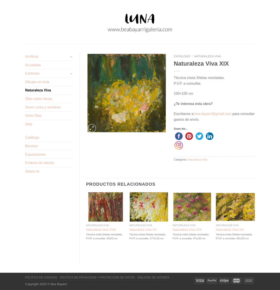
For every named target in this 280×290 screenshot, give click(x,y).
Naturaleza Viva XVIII (101, 229)
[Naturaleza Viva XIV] (235, 207)
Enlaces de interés (39, 163)
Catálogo (32, 137)
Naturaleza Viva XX (143, 229)
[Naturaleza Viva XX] (148, 207)
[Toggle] (71, 56)
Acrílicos (31, 56)
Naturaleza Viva (38, 90)
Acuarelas (33, 65)
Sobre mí (32, 171)
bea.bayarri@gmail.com (212, 114)
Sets (28, 124)
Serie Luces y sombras (43, 107)
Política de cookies (41, 277)
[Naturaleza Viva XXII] (192, 207)
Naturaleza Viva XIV (230, 229)
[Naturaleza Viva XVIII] (105, 207)
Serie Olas (33, 115)
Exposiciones (35, 154)
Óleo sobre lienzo (38, 99)
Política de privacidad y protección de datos (97, 277)
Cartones (32, 73)
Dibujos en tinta (37, 82)
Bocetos (31, 146)
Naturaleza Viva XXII (187, 229)
